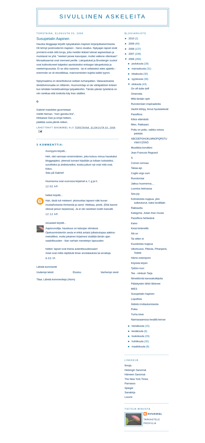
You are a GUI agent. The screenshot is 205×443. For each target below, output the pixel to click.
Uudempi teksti (44, 272)
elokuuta (137, 84)
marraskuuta (139, 68)
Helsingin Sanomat (135, 370)
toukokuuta (138, 336)
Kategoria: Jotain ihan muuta (147, 212)
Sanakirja (130, 392)
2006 (132, 58)
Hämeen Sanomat (135, 374)
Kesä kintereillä (139, 228)
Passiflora (136, 114)
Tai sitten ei (137, 238)
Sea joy (135, 193)
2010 (132, 38)
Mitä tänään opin (140, 98)
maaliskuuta (139, 346)
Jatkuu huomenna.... (142, 183)
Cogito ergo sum (140, 173)
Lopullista (136, 298)
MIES (134, 288)
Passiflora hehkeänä (142, 218)
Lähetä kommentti (46, 266)
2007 (132, 53)
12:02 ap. (52, 186)
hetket (48, 195)
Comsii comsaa (140, 163)
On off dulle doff (140, 88)
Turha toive (137, 314)
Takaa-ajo (136, 167)
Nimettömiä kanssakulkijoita (147, 278)
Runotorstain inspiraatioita (146, 103)
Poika (134, 309)
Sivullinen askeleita (102, 16)
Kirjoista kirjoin (139, 263)
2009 (132, 43)
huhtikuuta (138, 341)
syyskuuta (138, 78)
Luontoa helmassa (141, 188)
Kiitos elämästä (139, 119)
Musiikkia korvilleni (141, 147)
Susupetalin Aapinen (142, 293)
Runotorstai (137, 178)
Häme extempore (141, 257)
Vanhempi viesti (109, 272)
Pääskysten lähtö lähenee (145, 283)
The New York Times (136, 379)
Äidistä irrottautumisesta (144, 304)
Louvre (128, 396)
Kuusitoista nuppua (142, 243)
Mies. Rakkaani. (140, 124)
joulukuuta (138, 63)
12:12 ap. (52, 214)
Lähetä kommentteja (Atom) (59, 279)
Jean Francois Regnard (144, 152)
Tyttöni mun (137, 268)
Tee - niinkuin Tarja (141, 273)
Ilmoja (128, 365)
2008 (132, 48)
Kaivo (134, 223)
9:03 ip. (50, 258)
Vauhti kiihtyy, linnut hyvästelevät (149, 109)
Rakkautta (137, 207)
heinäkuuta (138, 325)
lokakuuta (137, 73)
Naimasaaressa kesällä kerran (148, 319)
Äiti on (134, 233)
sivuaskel (50, 222)
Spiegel (129, 388)
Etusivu (77, 272)
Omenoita (136, 93)
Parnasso (130, 383)
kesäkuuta (138, 331)
